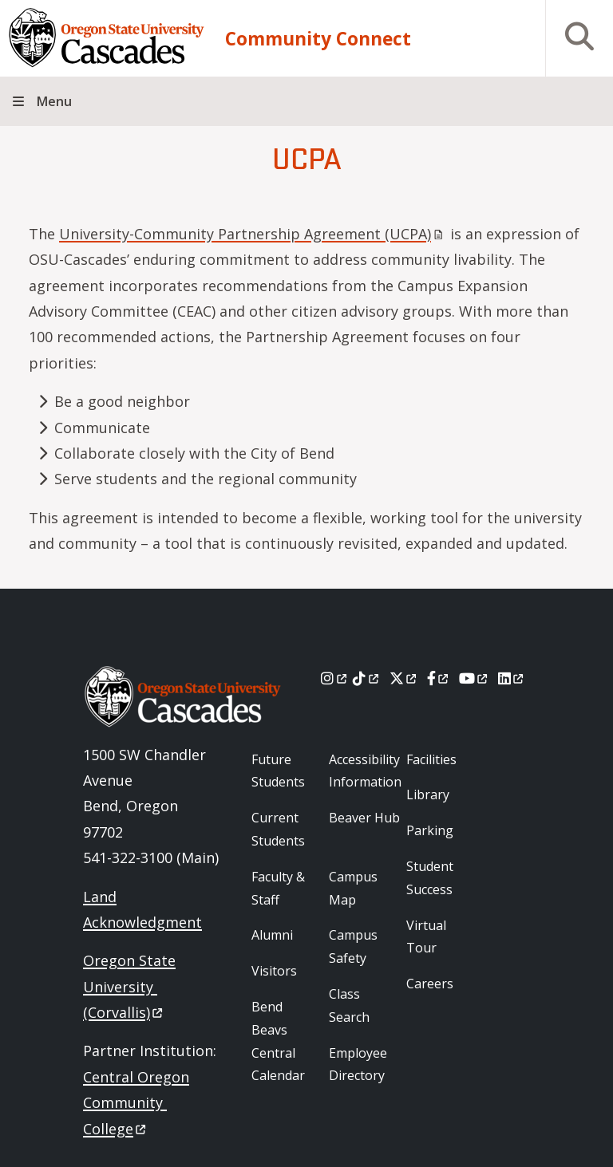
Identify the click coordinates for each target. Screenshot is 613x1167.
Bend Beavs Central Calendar (278, 1041)
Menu (54, 101)
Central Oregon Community (136, 1102)
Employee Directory (358, 1064)
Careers (429, 983)
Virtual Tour (426, 937)
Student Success (429, 878)
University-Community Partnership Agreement (252, 233)
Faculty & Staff (278, 888)
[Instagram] (335, 678)
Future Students (278, 771)
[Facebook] (439, 678)
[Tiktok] (367, 678)
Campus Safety (353, 946)
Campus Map (353, 888)
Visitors (274, 971)
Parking (429, 830)
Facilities (431, 759)
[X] (404, 678)
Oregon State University (129, 986)
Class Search (349, 1005)
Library (427, 794)
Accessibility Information (365, 771)
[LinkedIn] (512, 678)
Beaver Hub (364, 817)
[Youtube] (474, 678)
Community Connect (318, 38)
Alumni (272, 935)
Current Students (278, 829)
